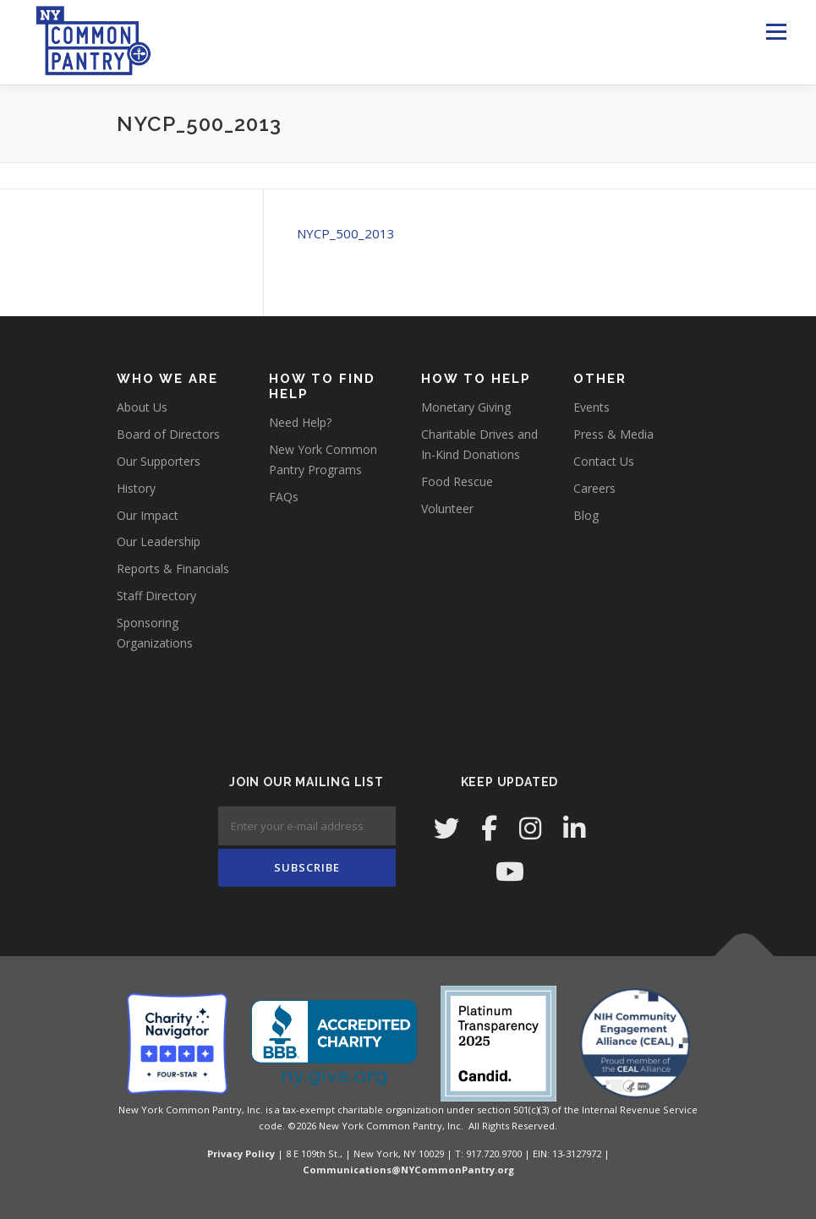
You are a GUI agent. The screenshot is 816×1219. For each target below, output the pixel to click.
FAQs (283, 497)
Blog (586, 515)
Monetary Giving (466, 407)
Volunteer (447, 508)
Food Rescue (457, 481)
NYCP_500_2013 (346, 233)
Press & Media (613, 434)
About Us (142, 407)
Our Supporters (158, 461)
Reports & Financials (173, 568)
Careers (594, 488)
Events (591, 407)
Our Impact (147, 515)
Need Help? (300, 422)
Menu (776, 31)
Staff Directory (156, 596)
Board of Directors (168, 434)
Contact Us (603, 461)
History (136, 488)
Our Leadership (158, 541)
